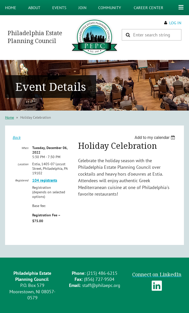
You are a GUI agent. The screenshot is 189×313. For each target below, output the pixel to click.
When (25, 148)
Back (17, 137)
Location (23, 164)
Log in (175, 22)
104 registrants (44, 180)
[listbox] (155, 137)
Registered (21, 180)
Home (9, 117)
